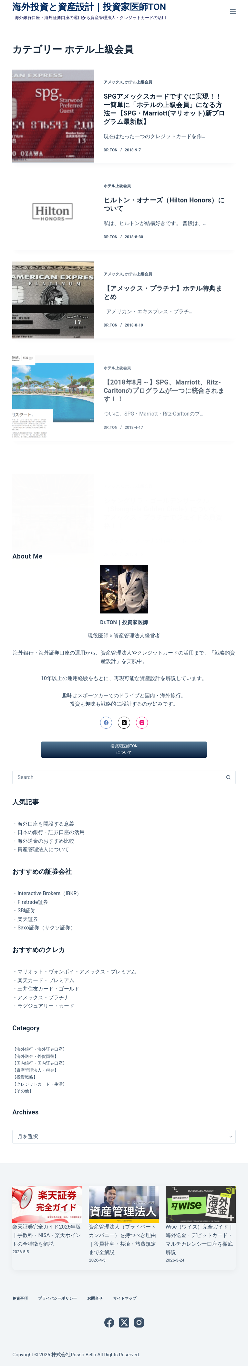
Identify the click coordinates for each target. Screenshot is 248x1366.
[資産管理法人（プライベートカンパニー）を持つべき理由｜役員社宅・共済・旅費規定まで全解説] (124, 1204)
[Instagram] (142, 723)
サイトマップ (124, 1298)
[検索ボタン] (228, 777)
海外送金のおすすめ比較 (45, 841)
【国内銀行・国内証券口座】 (39, 1063)
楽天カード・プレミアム (45, 980)
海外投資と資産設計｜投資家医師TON (89, 7)
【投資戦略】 (24, 1077)
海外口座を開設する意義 (45, 824)
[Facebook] (106, 723)
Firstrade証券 (32, 902)
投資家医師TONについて (124, 749)
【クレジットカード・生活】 (39, 1084)
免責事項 (20, 1298)
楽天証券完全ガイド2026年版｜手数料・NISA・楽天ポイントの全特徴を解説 (46, 1235)
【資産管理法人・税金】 (35, 1070)
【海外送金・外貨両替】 (35, 1056)
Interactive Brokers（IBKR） (49, 893)
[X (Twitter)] (124, 723)
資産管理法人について (43, 849)
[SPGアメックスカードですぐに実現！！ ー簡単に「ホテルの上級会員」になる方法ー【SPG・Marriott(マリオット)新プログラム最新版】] (53, 117)
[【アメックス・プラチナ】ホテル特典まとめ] (53, 313)
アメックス (113, 82)
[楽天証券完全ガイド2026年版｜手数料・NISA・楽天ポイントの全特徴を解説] (47, 1204)
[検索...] (117, 777)
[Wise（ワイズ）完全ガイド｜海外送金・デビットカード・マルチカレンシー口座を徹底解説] (201, 1204)
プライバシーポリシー (57, 1298)
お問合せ (95, 1298)
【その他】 (22, 1091)
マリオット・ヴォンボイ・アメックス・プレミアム (76, 972)
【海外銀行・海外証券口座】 (39, 1049)
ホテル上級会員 (138, 82)
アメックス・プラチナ (43, 997)
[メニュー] (233, 11)
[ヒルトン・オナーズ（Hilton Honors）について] (53, 213)
